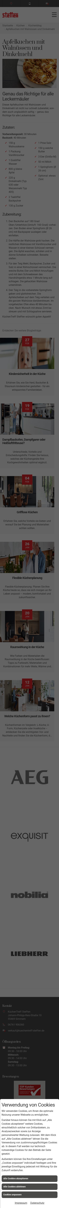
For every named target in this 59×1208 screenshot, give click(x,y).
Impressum (21, 1202)
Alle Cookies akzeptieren (15, 1178)
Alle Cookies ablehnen (14, 1186)
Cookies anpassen (12, 1194)
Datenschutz (37, 1202)
